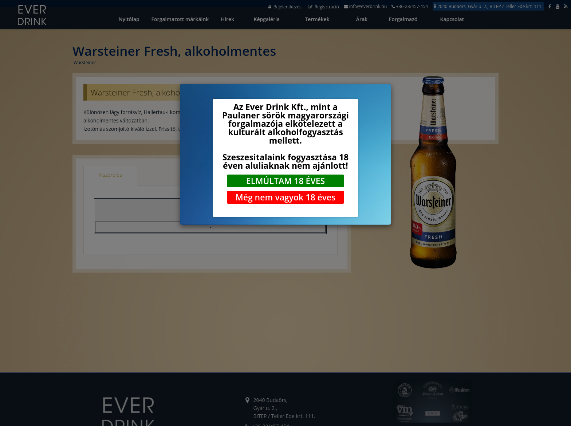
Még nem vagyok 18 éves (285, 197)
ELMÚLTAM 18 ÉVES (285, 181)
